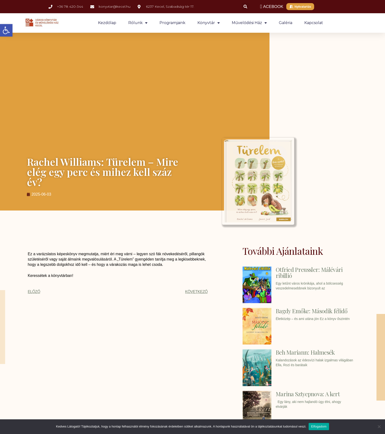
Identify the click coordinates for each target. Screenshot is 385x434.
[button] (6, 30)
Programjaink (172, 22)
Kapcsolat (313, 22)
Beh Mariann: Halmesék (305, 352)
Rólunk (137, 23)
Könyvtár (208, 23)
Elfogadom (318, 426)
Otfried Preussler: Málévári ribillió (309, 272)
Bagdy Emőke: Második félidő (312, 311)
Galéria (285, 22)
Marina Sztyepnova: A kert (308, 394)
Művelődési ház (249, 23)
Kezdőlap (107, 22)
